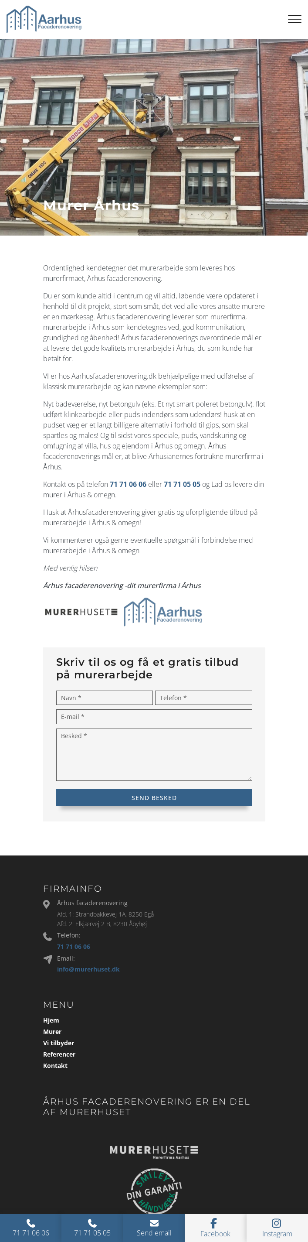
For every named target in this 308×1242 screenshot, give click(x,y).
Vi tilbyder (58, 1043)
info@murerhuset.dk (88, 969)
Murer (52, 1032)
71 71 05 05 (182, 484)
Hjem (51, 1020)
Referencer (59, 1054)
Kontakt (55, 1066)
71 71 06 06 (128, 484)
